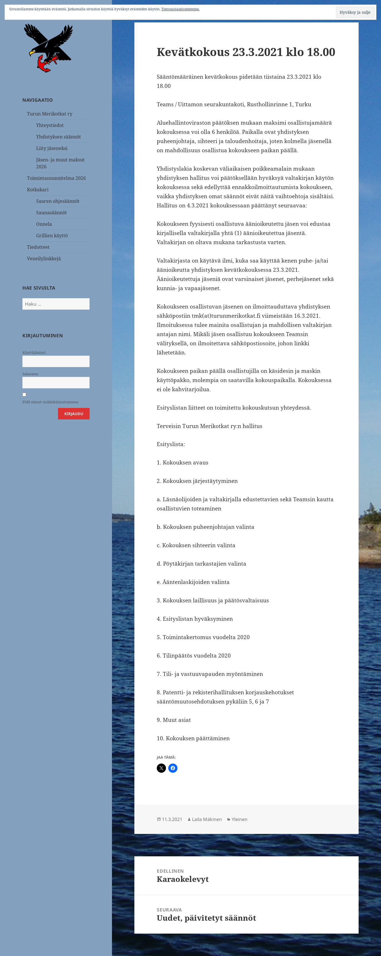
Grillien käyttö (52, 235)
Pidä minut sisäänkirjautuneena (50, 401)
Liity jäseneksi (51, 148)
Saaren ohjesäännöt (58, 201)
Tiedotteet (38, 247)
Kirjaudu (73, 413)
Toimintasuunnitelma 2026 (56, 178)
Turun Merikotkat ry (49, 114)
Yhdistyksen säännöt (58, 137)
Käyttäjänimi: (34, 352)
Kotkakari (38, 189)
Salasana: (30, 373)
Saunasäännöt (51, 212)
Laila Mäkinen (207, 819)
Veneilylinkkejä (44, 258)
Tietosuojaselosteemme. (180, 9)
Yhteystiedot (50, 125)
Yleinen (239, 819)
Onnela (44, 224)
